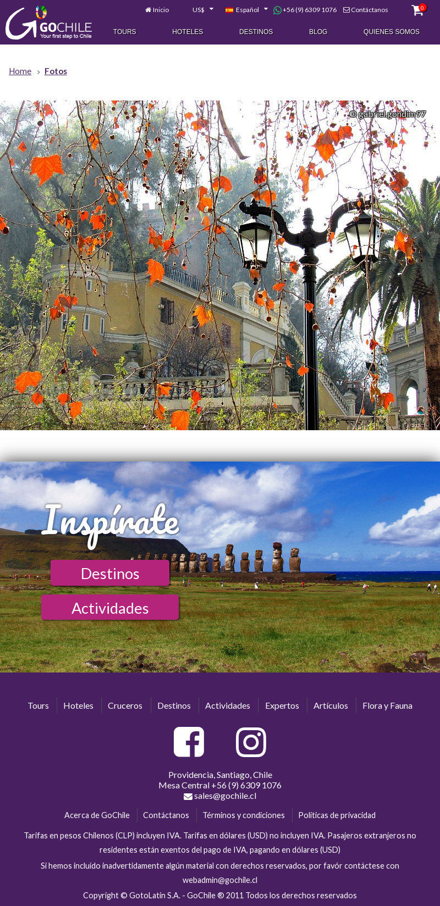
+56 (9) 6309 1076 (305, 9)
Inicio (161, 9)
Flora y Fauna (387, 705)
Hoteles (187, 32)
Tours (124, 32)
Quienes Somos (392, 32)
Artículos (331, 705)
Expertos (282, 705)
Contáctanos (369, 9)
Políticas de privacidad (337, 815)
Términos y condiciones (243, 815)
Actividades (110, 608)
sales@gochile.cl (220, 795)
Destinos (256, 32)
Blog (318, 32)
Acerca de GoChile (97, 815)
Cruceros (125, 705)
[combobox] (196, 10)
